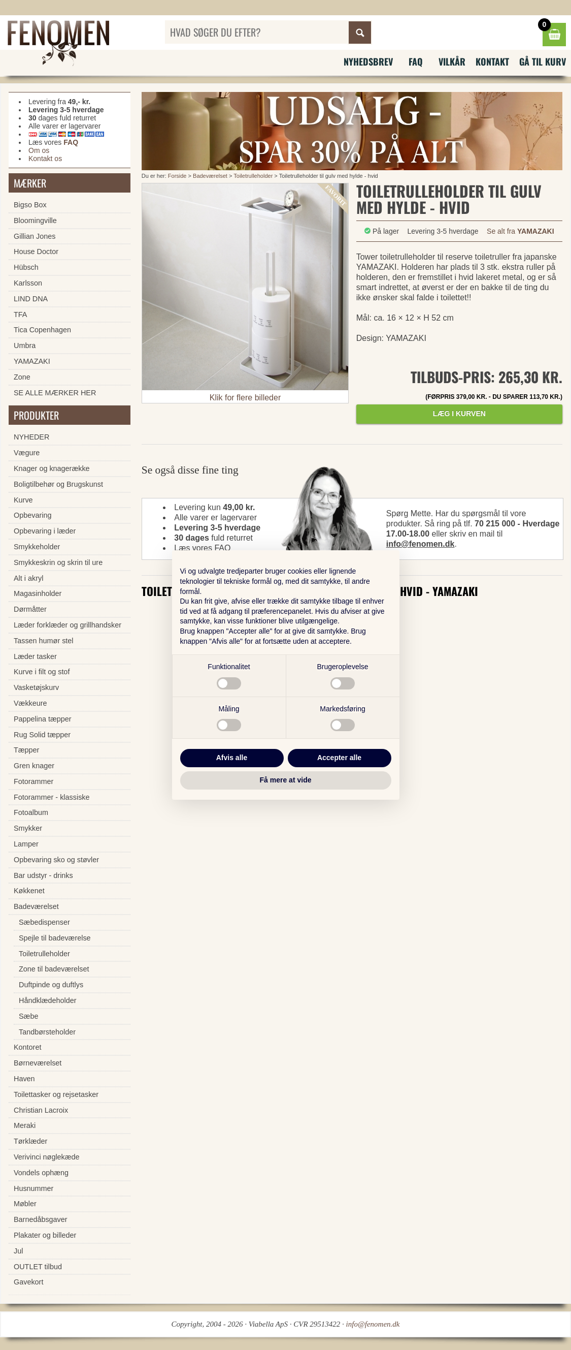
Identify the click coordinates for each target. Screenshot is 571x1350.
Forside (177, 176)
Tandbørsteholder (47, 1032)
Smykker (28, 828)
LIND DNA (31, 299)
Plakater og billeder (45, 1235)
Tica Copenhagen (42, 330)
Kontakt (492, 61)
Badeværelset (210, 176)
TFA (20, 314)
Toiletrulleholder (253, 176)
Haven (24, 1079)
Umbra (25, 345)
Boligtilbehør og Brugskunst (58, 484)
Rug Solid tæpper (42, 735)
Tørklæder (30, 1141)
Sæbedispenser (44, 922)
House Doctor (36, 251)
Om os (38, 150)
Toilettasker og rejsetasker (56, 1094)
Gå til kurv (542, 61)
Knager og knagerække (52, 468)
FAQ (416, 61)
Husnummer (33, 1188)
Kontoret (27, 1047)
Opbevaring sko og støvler (56, 860)
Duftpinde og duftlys (51, 985)
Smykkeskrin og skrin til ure (58, 562)
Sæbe (28, 1016)
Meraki (25, 1125)
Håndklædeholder (48, 1000)
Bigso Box (30, 205)
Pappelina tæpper (43, 719)
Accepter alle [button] (339, 758)
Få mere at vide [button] (286, 780)
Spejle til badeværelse (55, 938)
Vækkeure (30, 703)
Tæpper (26, 750)
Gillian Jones (34, 236)
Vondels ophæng (41, 1173)
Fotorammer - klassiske (52, 797)
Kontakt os (45, 158)
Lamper (26, 844)
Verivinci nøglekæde (47, 1157)
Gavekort (28, 1282)
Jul (18, 1251)
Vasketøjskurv (36, 687)
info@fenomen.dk (420, 544)
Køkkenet (29, 891)
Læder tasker (35, 656)
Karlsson (28, 283)
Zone (22, 377)
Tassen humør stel (44, 641)
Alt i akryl (28, 578)
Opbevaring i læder (45, 531)
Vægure (27, 453)
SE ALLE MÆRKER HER (55, 393)
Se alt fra (520, 231)
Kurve (23, 500)
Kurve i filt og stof (42, 672)
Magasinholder (37, 593)
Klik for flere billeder (245, 397)
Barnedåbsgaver (41, 1219)
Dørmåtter (30, 609)
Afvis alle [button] (231, 758)
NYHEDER (31, 437)
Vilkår (452, 61)
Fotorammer (33, 781)
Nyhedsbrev (368, 61)
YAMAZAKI (32, 361)
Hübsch (26, 267)
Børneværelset (37, 1063)
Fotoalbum (31, 812)
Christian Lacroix (41, 1110)
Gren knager (34, 766)
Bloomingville (35, 220)
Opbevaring (32, 515)
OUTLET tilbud (38, 1267)
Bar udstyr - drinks (43, 875)
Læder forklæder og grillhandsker (67, 625)
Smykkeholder (37, 547)
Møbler (25, 1204)
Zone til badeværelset (54, 969)
